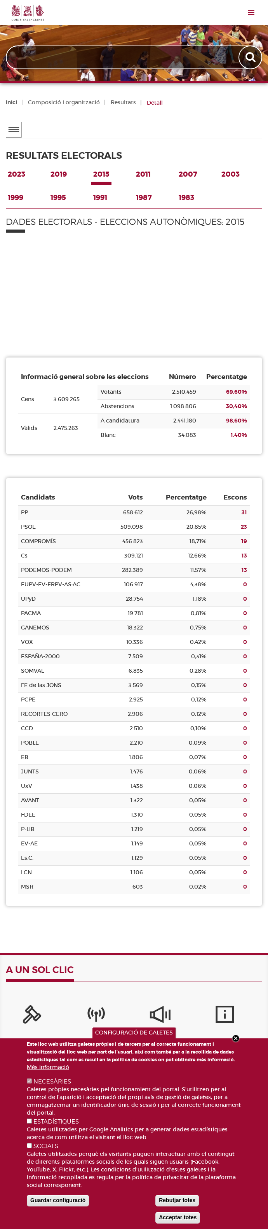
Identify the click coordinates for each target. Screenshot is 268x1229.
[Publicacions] (241, 1016)
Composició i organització (64, 102)
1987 (144, 197)
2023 (16, 174)
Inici (11, 102)
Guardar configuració (57, 1200)
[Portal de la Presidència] (27, 1016)
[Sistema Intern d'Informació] (134, 1016)
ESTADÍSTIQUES (56, 1121)
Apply (251, 57)
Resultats (123, 102)
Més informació (48, 1067)
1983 (186, 197)
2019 (58, 174)
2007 (188, 174)
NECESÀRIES (52, 1081)
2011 (143, 174)
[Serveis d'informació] (188, 1016)
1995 (58, 197)
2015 (101, 174)
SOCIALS (45, 1146)
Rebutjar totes (177, 1200)
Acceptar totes (178, 1217)
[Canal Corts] (80, 1016)
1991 (100, 197)
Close (235, 1038)
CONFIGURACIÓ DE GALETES (134, 1032)
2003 (230, 174)
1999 (15, 197)
